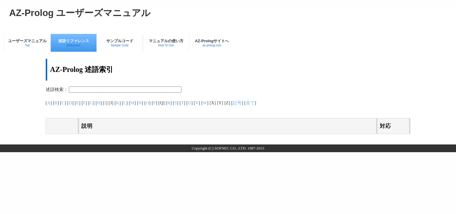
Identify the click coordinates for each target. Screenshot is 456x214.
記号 (237, 102)
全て (250, 102)
